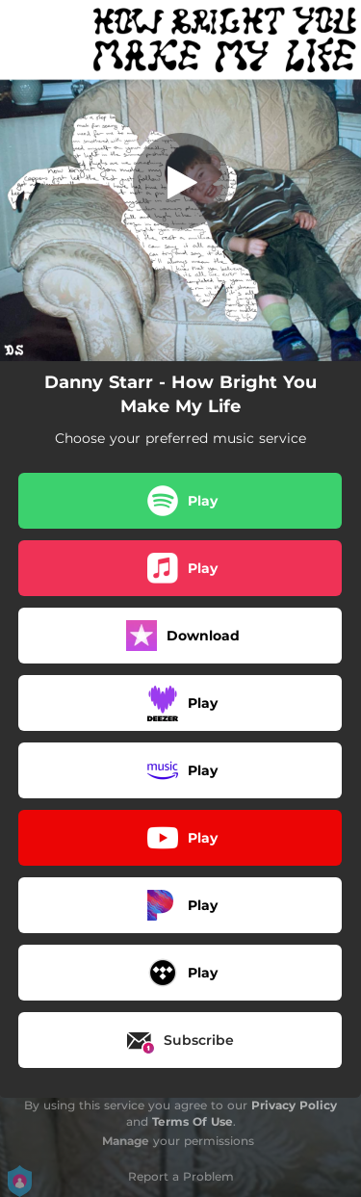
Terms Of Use (192, 1121)
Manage (125, 1140)
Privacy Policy (294, 1105)
